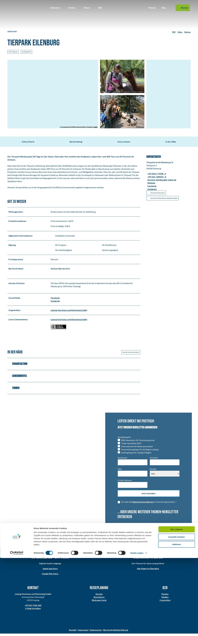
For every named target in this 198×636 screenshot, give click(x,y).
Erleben (72, 7)
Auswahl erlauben (176, 615)
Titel (120, 471)
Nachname (122, 460)
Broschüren (99, 599)
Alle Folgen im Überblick (148, 571)
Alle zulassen (176, 607)
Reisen (87, 7)
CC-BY (95, 127)
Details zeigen (136, 631)
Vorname (153, 460)
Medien (165, 599)
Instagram (55, 303)
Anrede (152, 471)
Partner (165, 596)
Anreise (99, 596)
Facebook (55, 300)
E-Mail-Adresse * (125, 482)
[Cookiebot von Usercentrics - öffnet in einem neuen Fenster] (16, 631)
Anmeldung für (124, 439)
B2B (100, 7)
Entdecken (55, 7)
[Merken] (187, 31)
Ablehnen (176, 622)
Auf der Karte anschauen (130, 354)
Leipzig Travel (12, 31)
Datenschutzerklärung (142, 504)
